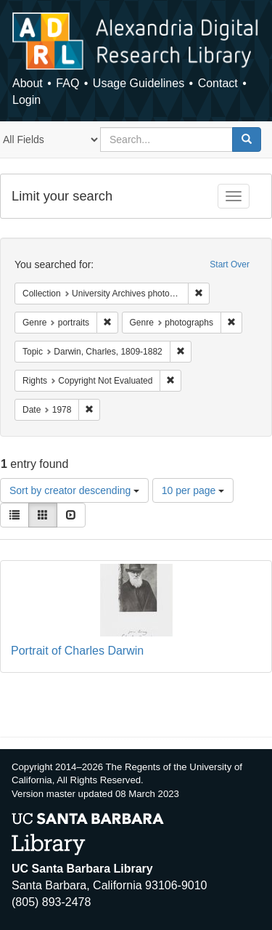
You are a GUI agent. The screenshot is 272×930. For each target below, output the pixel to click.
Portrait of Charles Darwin (77, 650)
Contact (218, 83)
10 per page (193, 490)
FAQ (67, 83)
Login (26, 100)
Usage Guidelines (138, 83)
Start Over (230, 264)
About (27, 83)
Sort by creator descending (74, 490)
